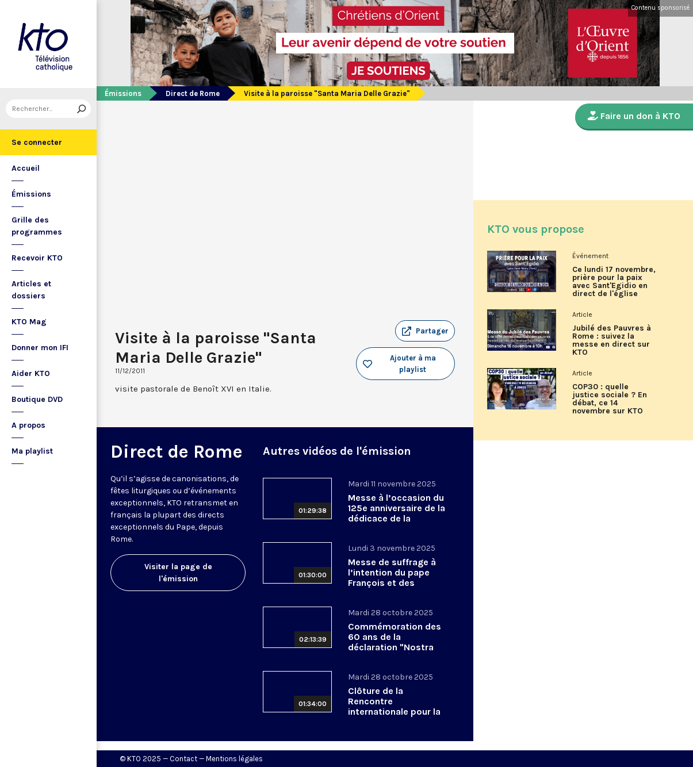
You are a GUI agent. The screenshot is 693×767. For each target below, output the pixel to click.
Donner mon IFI (40, 347)
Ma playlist (32, 451)
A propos (28, 425)
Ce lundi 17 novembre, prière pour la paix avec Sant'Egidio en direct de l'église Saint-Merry (614, 286)
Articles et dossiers (31, 290)
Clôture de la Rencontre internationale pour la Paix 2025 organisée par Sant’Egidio (394, 711)
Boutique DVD (37, 399)
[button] (425, 331)
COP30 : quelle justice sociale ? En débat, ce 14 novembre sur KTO (609, 399)
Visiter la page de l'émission (178, 573)
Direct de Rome (193, 93)
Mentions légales (234, 758)
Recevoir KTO (37, 258)
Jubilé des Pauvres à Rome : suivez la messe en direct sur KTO (611, 340)
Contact (183, 758)
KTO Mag (29, 322)
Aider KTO (31, 373)
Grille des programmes (37, 226)
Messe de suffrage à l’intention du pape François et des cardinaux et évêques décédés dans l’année (395, 583)
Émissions (31, 194)
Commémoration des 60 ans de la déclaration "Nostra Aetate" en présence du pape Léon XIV (394, 647)
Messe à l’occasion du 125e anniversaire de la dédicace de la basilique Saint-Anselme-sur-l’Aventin (396, 518)
